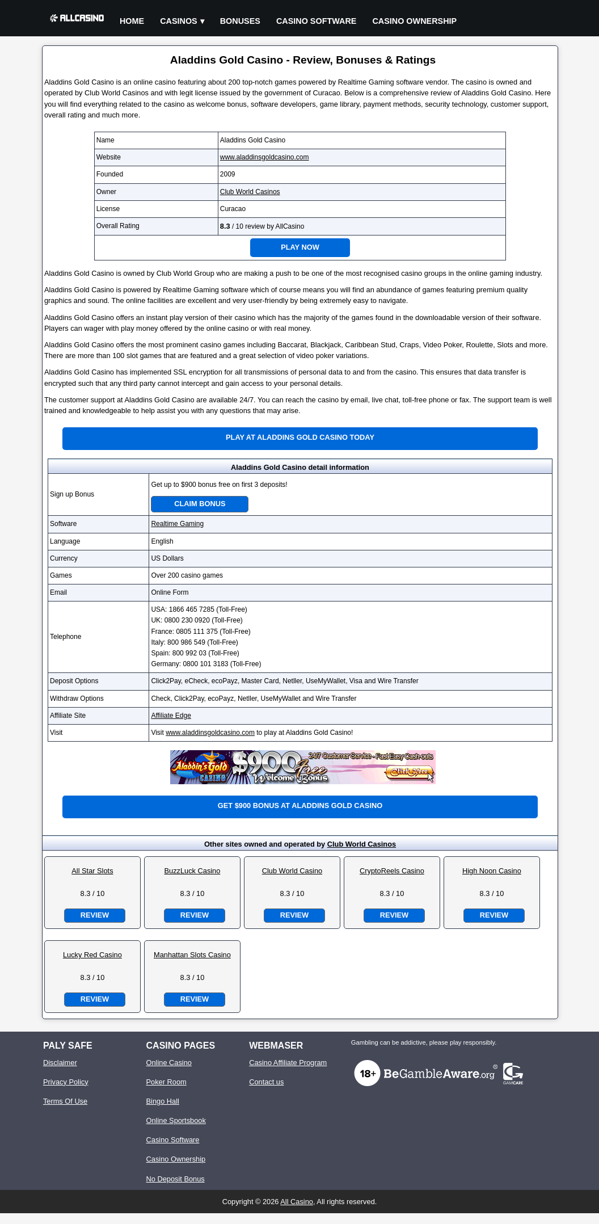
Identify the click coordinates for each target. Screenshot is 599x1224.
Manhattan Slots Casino (192, 954)
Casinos (178, 21)
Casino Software (316, 21)
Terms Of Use (65, 1101)
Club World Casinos (250, 192)
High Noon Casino (491, 871)
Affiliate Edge (171, 716)
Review (95, 915)
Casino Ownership (414, 21)
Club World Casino (292, 871)
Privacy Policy (65, 1082)
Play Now (300, 247)
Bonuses (240, 21)
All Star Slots (92, 871)
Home (132, 21)
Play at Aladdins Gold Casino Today (300, 437)
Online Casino (169, 1062)
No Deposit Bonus (175, 1179)
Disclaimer (60, 1062)
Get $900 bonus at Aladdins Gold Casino (300, 805)
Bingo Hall (162, 1101)
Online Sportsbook (176, 1120)
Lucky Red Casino (92, 954)
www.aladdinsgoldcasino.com (264, 157)
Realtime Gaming (177, 524)
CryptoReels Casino (392, 871)
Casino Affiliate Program (288, 1062)
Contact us (266, 1082)
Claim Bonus (199, 503)
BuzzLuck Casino (192, 871)
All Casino (296, 1201)
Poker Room (166, 1082)
